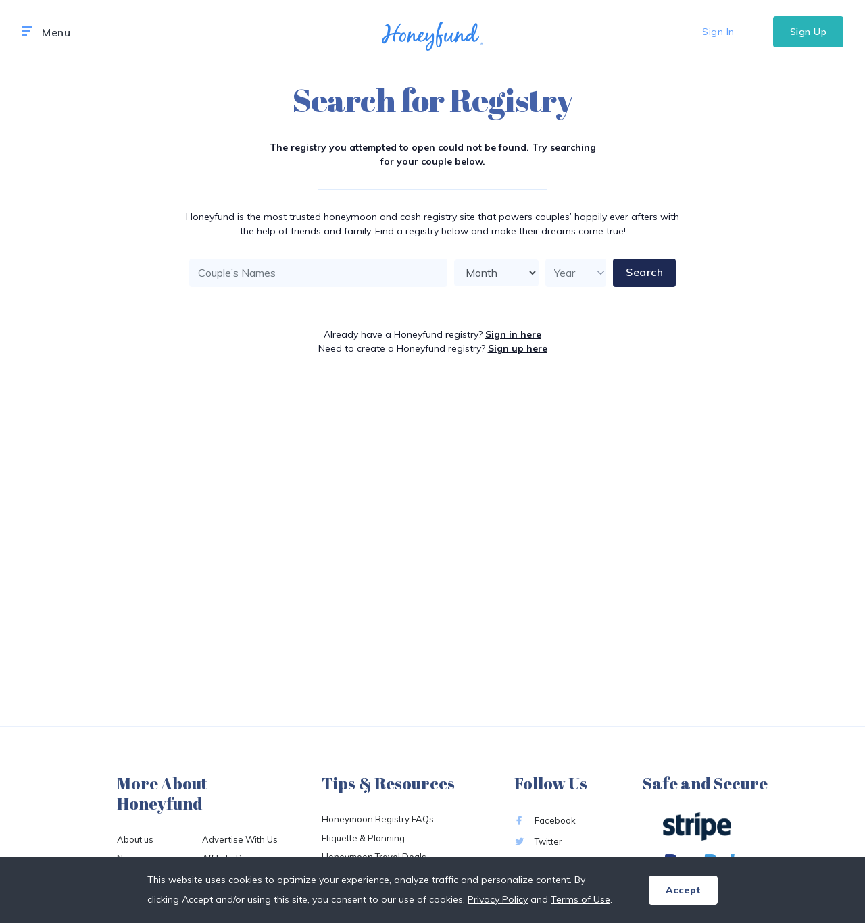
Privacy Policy (498, 899)
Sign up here (517, 348)
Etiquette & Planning (363, 838)
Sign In (718, 32)
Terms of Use (580, 899)
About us (135, 839)
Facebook (545, 820)
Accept (683, 890)
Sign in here (513, 334)
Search (644, 272)
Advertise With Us (240, 839)
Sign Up (808, 32)
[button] (27, 32)
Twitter (538, 841)
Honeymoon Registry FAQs (378, 819)
